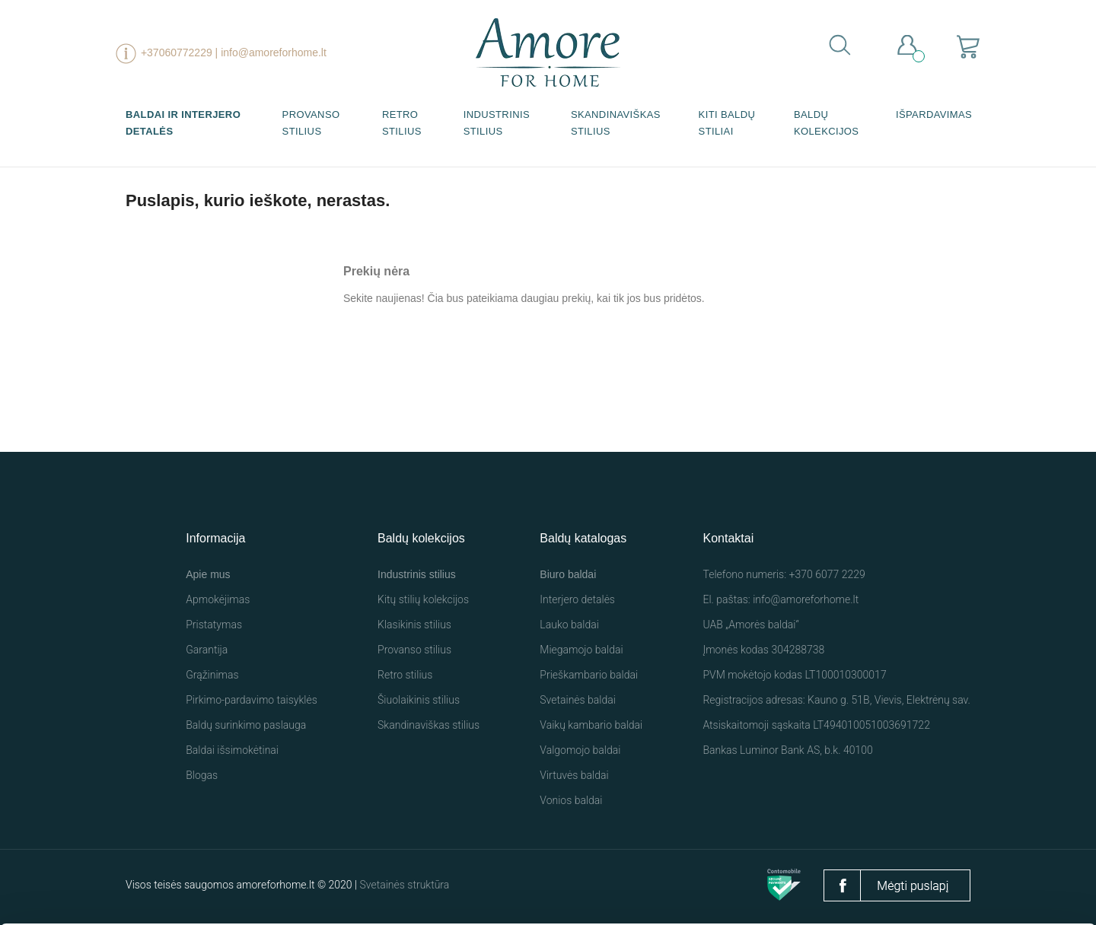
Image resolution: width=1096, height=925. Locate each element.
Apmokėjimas (218, 599)
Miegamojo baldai (581, 650)
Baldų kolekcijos (826, 123)
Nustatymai (901, 884)
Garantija (207, 650)
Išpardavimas (934, 114)
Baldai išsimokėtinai (232, 750)
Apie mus (208, 574)
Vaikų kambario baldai (591, 725)
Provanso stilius (311, 123)
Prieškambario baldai (589, 675)
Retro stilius (402, 123)
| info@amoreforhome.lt (271, 52)
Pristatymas (214, 624)
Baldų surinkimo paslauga (246, 725)
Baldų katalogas (583, 538)
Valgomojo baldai (580, 750)
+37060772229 (176, 52)
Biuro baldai (568, 574)
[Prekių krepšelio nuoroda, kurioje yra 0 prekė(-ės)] (968, 46)
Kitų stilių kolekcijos (423, 599)
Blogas (202, 775)
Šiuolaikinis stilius (419, 700)
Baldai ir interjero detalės (183, 123)
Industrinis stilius (497, 123)
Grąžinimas (212, 675)
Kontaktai (728, 538)
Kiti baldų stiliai (727, 123)
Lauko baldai (569, 624)
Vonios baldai (571, 800)
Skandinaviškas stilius (616, 123)
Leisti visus (742, 878)
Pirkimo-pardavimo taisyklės (251, 700)
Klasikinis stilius (414, 624)
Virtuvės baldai (574, 775)
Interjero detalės (577, 599)
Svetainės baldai (578, 700)
